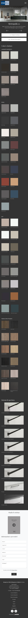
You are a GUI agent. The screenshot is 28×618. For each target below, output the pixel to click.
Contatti (14, 599)
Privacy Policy (14, 570)
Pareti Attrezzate (14, 597)
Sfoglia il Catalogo (14, 35)
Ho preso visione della (10, 570)
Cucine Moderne (14, 592)
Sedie (14, 601)
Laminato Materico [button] (6, 49)
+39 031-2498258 (14, 588)
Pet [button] (2, 216)
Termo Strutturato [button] (6, 318)
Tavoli (14, 603)
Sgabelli (14, 606)
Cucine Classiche (14, 595)
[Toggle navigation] (25, 3)
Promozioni (14, 608)
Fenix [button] (2, 102)
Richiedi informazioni (14, 39)
